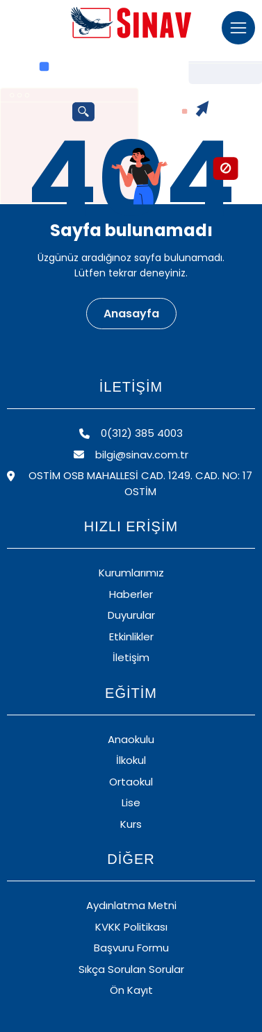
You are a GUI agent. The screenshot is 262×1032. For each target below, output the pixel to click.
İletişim (131, 657)
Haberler (131, 594)
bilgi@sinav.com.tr (131, 454)
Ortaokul (131, 781)
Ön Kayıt (131, 990)
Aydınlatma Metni (131, 905)
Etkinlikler (131, 636)
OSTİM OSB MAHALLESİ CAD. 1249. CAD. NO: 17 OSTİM (129, 483)
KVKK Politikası (131, 926)
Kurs (131, 824)
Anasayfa (131, 314)
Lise (131, 802)
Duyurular (131, 615)
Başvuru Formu (131, 947)
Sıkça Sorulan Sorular (131, 969)
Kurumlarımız (131, 572)
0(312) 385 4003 (131, 433)
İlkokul (131, 760)
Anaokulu (131, 739)
